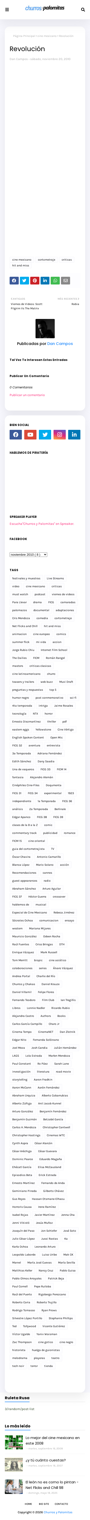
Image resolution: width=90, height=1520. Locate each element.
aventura (34, 745)
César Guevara (47, 1151)
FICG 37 (17, 896)
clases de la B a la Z (25, 825)
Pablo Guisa (68, 1270)
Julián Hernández (65, 1047)
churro (51, 674)
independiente (21, 801)
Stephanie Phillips (61, 1318)
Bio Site (44, 1504)
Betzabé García (53, 1119)
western (17, 928)
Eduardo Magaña (50, 1159)
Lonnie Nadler (36, 1008)
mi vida (41, 642)
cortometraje (46, 259)
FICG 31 (16, 793)
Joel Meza (18, 1047)
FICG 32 (17, 745)
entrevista (53, 745)
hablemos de (20, 904)
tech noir (18, 1366)
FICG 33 (45, 769)
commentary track (24, 833)
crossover (59, 896)
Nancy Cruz (46, 1270)
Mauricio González (24, 936)
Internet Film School (54, 650)
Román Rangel (55, 658)
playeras (39, 1358)
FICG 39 (58, 817)
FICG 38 (42, 817)
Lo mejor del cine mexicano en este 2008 (53, 1440)
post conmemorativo (49, 697)
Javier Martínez (45, 1214)
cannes (47, 872)
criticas (67, 259)
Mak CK (68, 1254)
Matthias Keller (22, 1270)
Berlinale (60, 809)
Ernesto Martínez (23, 1183)
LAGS (15, 1055)
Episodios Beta (22, 1175)
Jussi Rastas (49, 1238)
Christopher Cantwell (56, 1127)
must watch (20, 594)
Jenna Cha (68, 1214)
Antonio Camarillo (49, 856)
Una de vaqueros (23, 769)
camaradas (67, 602)
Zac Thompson (22, 1342)
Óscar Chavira (21, 856)
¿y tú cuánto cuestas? (46, 1460)
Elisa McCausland (49, 1167)
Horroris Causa (22, 1207)
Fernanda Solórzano (46, 1039)
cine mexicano (47, 36)
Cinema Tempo (22, 1032)
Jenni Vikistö (21, 1222)
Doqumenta (53, 785)
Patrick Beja (56, 1278)
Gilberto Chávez (53, 1191)
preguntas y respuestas (27, 689)
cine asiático (57, 960)
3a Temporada (21, 753)
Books (61, 1016)
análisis (17, 809)
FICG (51, 602)
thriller (51, 721)
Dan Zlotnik (67, 1032)
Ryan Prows (49, 1310)
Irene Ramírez (47, 1207)
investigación (21, 1071)
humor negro (20, 697)
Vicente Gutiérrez (53, 1326)
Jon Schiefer (49, 1230)
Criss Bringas (44, 944)
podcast (40, 594)
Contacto (61, 1504)
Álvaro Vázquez (63, 968)
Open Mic (56, 737)
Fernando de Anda (53, 1183)
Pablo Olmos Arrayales (27, 1278)
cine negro (66, 1342)
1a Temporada (47, 801)
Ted (14, 1326)
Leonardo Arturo (45, 1246)
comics (61, 634)
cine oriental (36, 841)
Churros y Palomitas (58, 1512)
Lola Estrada (33, 1055)
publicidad (50, 833)
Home (28, 1504)
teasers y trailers (23, 681)
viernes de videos (63, 594)
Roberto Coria (21, 1302)
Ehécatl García (21, 1167)
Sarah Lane (61, 1063)
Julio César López (23, 1238)
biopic (38, 960)
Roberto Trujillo (47, 1302)
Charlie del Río (45, 976)
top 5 (52, 689)
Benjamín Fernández (53, 1111)
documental (41, 610)
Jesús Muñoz (44, 1222)
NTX (35, 713)
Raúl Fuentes (20, 944)
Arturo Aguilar (51, 888)
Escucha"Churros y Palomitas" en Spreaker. (42, 524)
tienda (48, 1366)
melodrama (19, 1358)
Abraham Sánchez (24, 888)
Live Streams (55, 578)
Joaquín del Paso (23, 1230)
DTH (62, 944)
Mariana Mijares (40, 928)
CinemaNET (45, 1032)
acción (64, 864)
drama (37, 602)
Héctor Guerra (37, 896)
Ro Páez (42, 1063)
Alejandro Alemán (41, 777)
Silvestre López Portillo (27, 1318)
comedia (42, 618)
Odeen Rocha (51, 936)
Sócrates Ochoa (22, 920)
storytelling (19, 1079)
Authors (46, 1016)
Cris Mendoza (21, 618)
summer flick (21, 642)
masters (17, 666)
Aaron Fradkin (43, 1079)
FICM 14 (61, 769)
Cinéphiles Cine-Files (25, 785)
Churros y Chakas (23, 984)
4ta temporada (22, 705)
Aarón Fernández (49, 1087)
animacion (19, 634)
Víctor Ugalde (21, 1334)
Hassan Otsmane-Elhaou (48, 1199)
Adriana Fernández (49, 753)
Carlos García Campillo (27, 1024)
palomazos (19, 610)
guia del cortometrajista (28, 849)
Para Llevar (19, 602)
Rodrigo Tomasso (23, 1310)
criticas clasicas (40, 666)
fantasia (18, 777)
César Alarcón (43, 1143)
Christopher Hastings (26, 1135)
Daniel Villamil (21, 992)
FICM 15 (17, 841)
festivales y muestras (26, 578)
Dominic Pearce (22, 1159)
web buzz (47, 681)
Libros (16, 1008)
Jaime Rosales (63, 705)
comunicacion (48, 920)
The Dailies (19, 658)
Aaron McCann (21, 1087)
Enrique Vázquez (23, 952)
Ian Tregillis (68, 1000)
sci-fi (73, 697)
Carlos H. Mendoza (24, 1127)
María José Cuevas (39, 1262)
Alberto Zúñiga (22, 1103)
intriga (43, 705)
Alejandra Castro (23, 1016)
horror (49, 713)
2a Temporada (38, 809)
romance (69, 833)
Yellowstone (43, 729)
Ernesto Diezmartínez (26, 721)
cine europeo (41, 634)
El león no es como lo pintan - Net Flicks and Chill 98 (52, 1484)
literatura (43, 1071)
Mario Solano (45, 864)
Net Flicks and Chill (24, 626)
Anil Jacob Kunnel (49, 1103)
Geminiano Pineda (24, 1191)
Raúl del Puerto (22, 1294)
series (43, 968)
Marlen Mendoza (59, 1055)
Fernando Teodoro (24, 1000)
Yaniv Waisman (46, 1334)
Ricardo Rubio (60, 1008)
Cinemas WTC (56, 1135)
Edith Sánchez (21, 761)
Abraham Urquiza (23, 1095)
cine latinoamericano (26, 674)
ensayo (69, 920)
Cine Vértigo (66, 729)
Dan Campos (19, 59)
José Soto (69, 1230)
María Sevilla (66, 1262)
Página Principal (24, 36)
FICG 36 (67, 801)
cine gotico (45, 1342)
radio (47, 880)
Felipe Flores (46, 992)
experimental (52, 793)
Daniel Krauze (51, 984)
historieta (18, 1350)
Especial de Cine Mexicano (29, 912)
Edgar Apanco (21, 817)
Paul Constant (21, 1063)
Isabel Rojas (20, 1214)
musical (41, 904)
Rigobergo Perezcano (52, 1294)
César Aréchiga (22, 1151)
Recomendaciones (24, 872)
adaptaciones (65, 610)
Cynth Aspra (20, 1143)
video (15, 586)
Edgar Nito (19, 1039)
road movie (63, 1071)
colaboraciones (22, 968)
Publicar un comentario (27, 395)
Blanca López (21, 864)
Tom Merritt (20, 960)
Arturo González (22, 1111)
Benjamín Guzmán (24, 1119)
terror (34, 1366)
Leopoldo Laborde (24, 1254)
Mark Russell (49, 952)
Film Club (48, 1000)
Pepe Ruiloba (42, 1286)
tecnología (19, 713)
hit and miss (20, 265)
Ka (66, 1238)
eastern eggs (20, 729)
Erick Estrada (47, 1175)
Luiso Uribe (49, 1254)
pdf (64, 721)
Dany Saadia (46, 761)
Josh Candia (39, 1047)
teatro (55, 1358)
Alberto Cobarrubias (55, 1095)
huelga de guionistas (46, 1350)
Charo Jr (54, 1024)
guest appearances (24, 880)
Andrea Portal (21, 976)
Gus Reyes (18, 1199)
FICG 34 (33, 793)
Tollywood (29, 1326)
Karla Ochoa (20, 1246)
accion (57, 642)
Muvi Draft (66, 681)
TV (52, 849)
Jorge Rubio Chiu (23, 650)
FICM (36, 658)
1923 (71, 793)
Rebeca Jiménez (64, 912)
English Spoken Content (28, 737)
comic (48, 825)
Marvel (16, 1262)
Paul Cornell (20, 1286)
